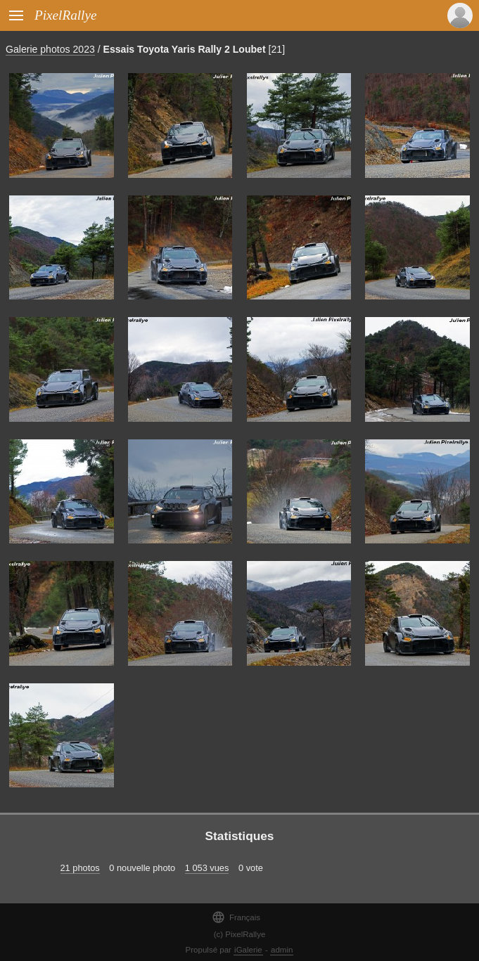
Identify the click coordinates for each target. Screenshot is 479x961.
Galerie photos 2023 (50, 49)
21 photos (80, 868)
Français (236, 917)
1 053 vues (207, 868)
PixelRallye (65, 15)
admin (282, 950)
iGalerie (248, 950)
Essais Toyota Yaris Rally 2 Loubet (184, 49)
